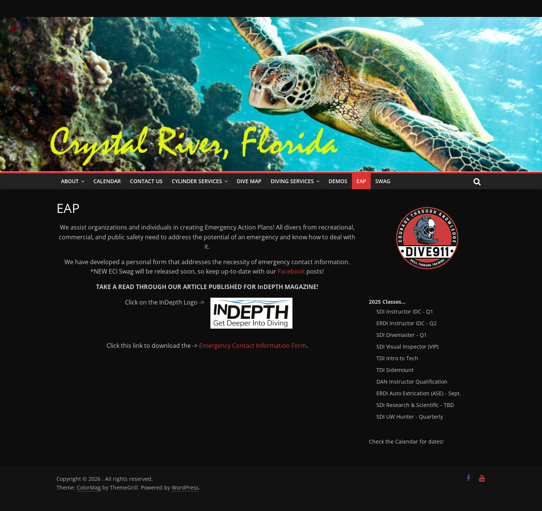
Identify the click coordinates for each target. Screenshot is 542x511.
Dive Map (249, 181)
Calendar (107, 181)
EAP (361, 181)
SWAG (382, 181)
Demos (338, 181)
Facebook (291, 271)
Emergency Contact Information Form (252, 345)
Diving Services (292, 181)
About (70, 181)
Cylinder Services (197, 181)
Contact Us (146, 181)
